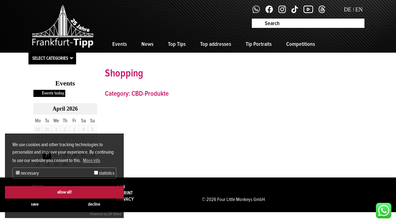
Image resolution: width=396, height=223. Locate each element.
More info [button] (91, 160)
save (35, 204)
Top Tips (177, 44)
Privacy (125, 199)
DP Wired (114, 214)
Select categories (50, 58)
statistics (104, 173)
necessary (27, 173)
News (147, 44)
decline (94, 204)
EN (359, 10)
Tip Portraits (259, 44)
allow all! (64, 192)
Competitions (300, 44)
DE (347, 10)
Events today (53, 93)
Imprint (125, 193)
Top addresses (215, 44)
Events (119, 44)
